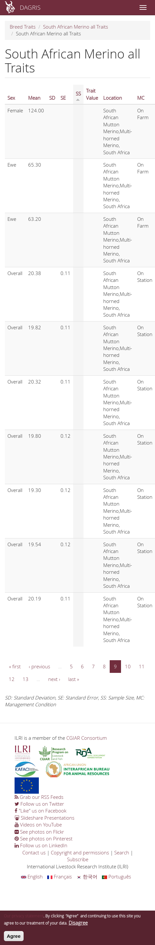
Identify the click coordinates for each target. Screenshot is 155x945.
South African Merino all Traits (75, 26)
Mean (34, 97)
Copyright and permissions (80, 852)
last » (73, 679)
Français (59, 876)
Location (112, 97)
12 (12, 679)
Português (116, 876)
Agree (14, 938)
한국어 (86, 876)
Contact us (34, 852)
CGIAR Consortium (86, 738)
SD (52, 97)
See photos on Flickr (39, 831)
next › (54, 679)
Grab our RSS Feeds (39, 797)
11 (142, 666)
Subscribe (77, 859)
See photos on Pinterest (43, 838)
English (32, 876)
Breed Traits (23, 26)
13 (25, 679)
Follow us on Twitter (39, 803)
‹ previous (39, 666)
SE (63, 97)
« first (15, 666)
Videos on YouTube (38, 824)
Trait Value (92, 94)
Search (121, 852)
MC (140, 97)
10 (128, 666)
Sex (11, 97)
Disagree (78, 924)
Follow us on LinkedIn (41, 845)
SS (78, 95)
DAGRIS (30, 7)
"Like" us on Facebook (40, 810)
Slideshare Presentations (44, 817)
